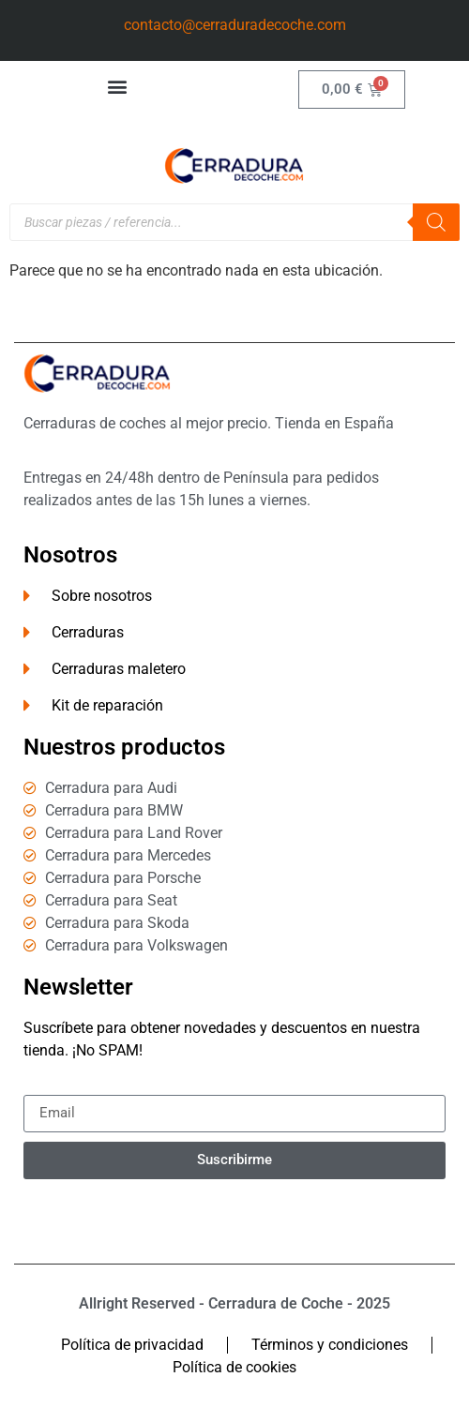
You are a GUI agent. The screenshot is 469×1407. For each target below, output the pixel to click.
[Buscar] (436, 222)
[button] (117, 85)
